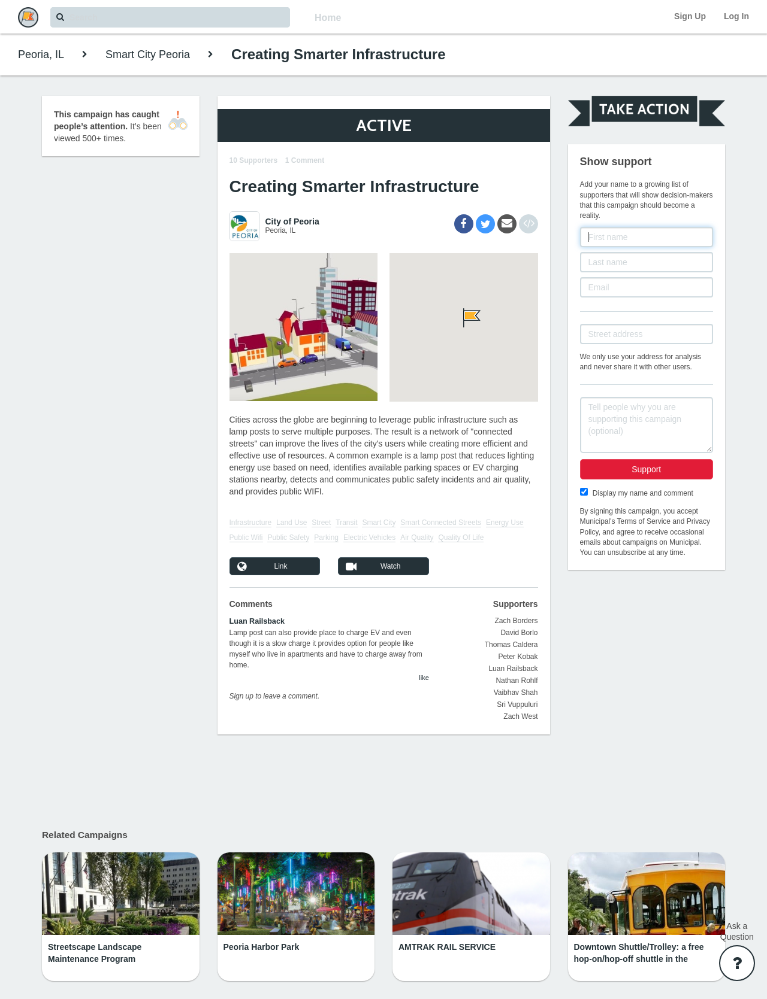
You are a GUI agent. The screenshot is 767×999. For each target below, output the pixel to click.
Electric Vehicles (369, 537)
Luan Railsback (257, 621)
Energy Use (505, 522)
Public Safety (288, 537)
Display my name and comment (643, 493)
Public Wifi (246, 537)
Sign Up (690, 16)
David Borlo (518, 632)
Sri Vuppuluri (517, 704)
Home (328, 18)
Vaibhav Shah (516, 692)
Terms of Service (644, 521)
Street (321, 522)
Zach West (520, 716)
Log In (736, 16)
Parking (326, 537)
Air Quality (416, 537)
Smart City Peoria (147, 54)
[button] (464, 317)
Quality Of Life (461, 537)
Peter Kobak (517, 656)
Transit (346, 522)
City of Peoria (292, 221)
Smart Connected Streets (440, 522)
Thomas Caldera (511, 644)
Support (646, 469)
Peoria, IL (41, 54)
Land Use (291, 522)
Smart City (378, 522)
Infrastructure (251, 522)
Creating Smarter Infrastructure (338, 54)
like (424, 677)
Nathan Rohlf (516, 680)
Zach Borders (515, 621)
